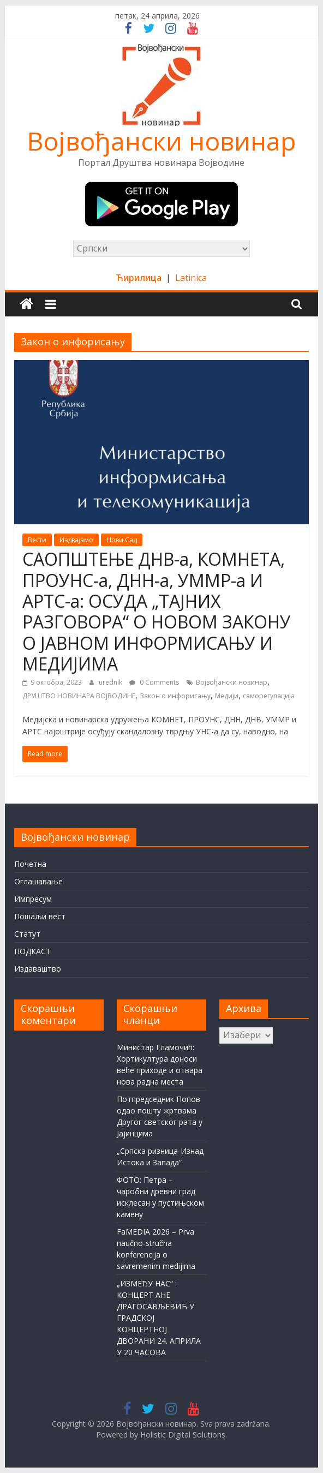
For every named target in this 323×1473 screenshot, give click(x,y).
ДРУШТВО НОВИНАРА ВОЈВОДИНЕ (78, 695)
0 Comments (154, 682)
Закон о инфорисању (175, 695)
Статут (27, 934)
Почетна (30, 864)
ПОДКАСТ (32, 951)
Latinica (191, 278)
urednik (111, 682)
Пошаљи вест (39, 916)
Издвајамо (76, 539)
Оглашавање (38, 881)
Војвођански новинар (161, 141)
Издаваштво (37, 968)
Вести (37, 539)
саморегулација (269, 695)
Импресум (33, 899)
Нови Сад (121, 539)
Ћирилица (140, 278)
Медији (226, 695)
